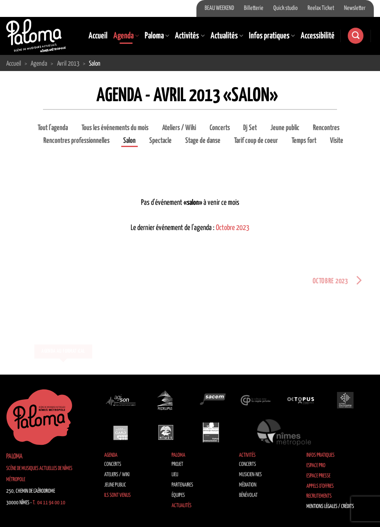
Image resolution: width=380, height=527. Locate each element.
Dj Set (250, 128)
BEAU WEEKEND (219, 8)
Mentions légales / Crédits (330, 506)
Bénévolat (248, 495)
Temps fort (304, 141)
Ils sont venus (117, 495)
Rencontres (326, 128)
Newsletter (355, 8)
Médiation (247, 485)
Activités (189, 36)
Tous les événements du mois (114, 128)
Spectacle (160, 141)
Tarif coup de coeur (256, 141)
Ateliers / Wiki (179, 128)
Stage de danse (202, 141)
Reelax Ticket (321, 8)
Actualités (226, 36)
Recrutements (319, 496)
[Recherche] (355, 36)
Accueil (98, 36)
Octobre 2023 (232, 228)
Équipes (178, 495)
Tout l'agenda (53, 128)
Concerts (220, 128)
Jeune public (284, 128)
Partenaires (182, 485)
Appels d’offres (320, 486)
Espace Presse (318, 476)
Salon (129, 141)
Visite (336, 141)
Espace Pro (315, 465)
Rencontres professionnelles (76, 141)
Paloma (157, 36)
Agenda (126, 36)
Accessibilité (318, 36)
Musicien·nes (250, 474)
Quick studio (285, 8)
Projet (177, 464)
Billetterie (253, 8)
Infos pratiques (272, 36)
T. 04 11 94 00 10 (49, 503)
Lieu (175, 474)
